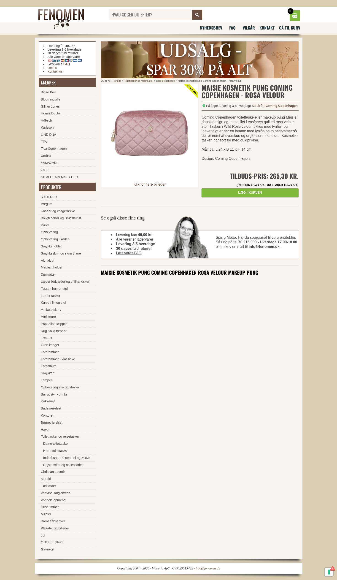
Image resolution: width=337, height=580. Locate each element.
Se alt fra (275, 106)
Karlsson (47, 127)
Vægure (47, 204)
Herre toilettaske (55, 451)
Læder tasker (50, 296)
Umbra (46, 155)
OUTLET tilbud (52, 542)
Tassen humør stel (54, 288)
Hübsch (46, 120)
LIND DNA (48, 134)
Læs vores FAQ (128, 253)
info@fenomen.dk (264, 247)
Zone (45, 170)
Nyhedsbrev (211, 28)
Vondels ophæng (53, 500)
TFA (44, 142)
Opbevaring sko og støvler (60, 387)
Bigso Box (48, 92)
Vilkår (249, 28)
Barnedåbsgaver (53, 521)
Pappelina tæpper (54, 324)
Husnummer (50, 507)
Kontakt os (55, 71)
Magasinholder (51, 267)
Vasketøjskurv (51, 310)
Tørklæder (48, 486)
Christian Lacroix (53, 472)
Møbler (46, 514)
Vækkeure (48, 317)
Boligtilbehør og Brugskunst (61, 218)
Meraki (46, 479)
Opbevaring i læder (55, 239)
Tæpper (46, 338)
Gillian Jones (50, 106)
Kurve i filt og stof (53, 302)
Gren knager (50, 345)
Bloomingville (50, 99)
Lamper (46, 380)
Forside (117, 80)
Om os (52, 68)
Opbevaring (49, 232)
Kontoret (47, 415)
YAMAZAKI (49, 163)
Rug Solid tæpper (54, 331)
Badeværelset (51, 408)
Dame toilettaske (165, 80)
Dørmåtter (48, 274)
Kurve (45, 225)
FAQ (232, 28)
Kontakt (267, 28)
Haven (46, 429)
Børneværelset (51, 422)
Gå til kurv (289, 28)
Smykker (47, 373)
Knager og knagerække (58, 211)
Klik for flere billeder (149, 184)
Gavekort (47, 549)
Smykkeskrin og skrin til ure (61, 253)
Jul (43, 535)
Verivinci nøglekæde (56, 493)
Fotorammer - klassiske (58, 359)
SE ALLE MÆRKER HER (59, 177)
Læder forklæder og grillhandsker (65, 281)
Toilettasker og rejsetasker (138, 80)
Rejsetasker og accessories (63, 465)
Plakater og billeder (55, 528)
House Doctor (51, 113)
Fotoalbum (49, 366)
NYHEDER (49, 197)
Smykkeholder (51, 246)
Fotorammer (50, 352)
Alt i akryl (47, 260)
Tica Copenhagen (54, 148)
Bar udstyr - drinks (54, 394)
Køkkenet (48, 401)
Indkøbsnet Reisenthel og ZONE (67, 458)
